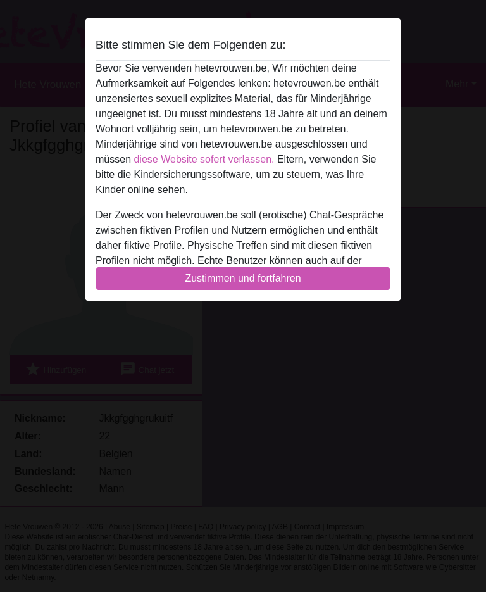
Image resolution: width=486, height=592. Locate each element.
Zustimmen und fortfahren (243, 278)
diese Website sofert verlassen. (204, 159)
